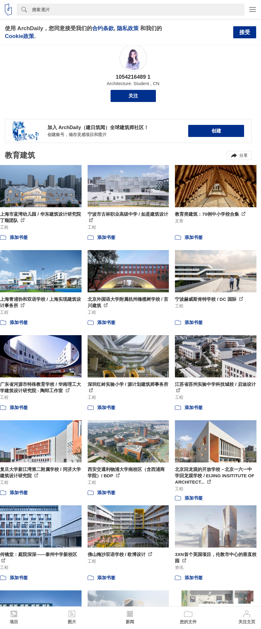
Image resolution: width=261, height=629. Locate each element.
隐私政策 (128, 28)
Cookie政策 (19, 36)
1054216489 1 (133, 77)
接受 (244, 32)
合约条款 (103, 28)
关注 (133, 95)
